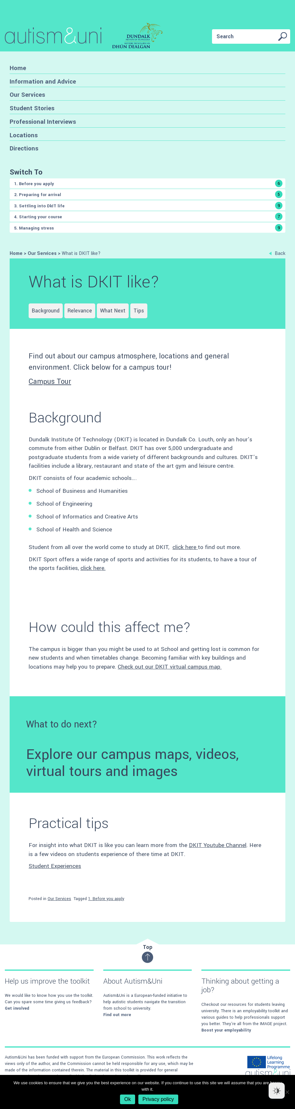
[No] (287, 1092)
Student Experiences (55, 866)
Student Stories (32, 108)
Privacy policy (158, 1099)
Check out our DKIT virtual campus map (170, 667)
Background (46, 310)
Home (18, 68)
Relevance (80, 310)
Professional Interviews (43, 121)
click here (185, 547)
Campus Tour (50, 381)
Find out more (117, 1015)
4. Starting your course (148, 216)
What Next (112, 310)
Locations (24, 135)
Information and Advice (43, 81)
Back (277, 253)
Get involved (17, 1008)
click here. (93, 568)
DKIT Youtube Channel (217, 845)
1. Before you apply (148, 183)
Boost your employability (226, 1030)
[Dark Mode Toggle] (276, 1090)
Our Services (27, 94)
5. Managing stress (148, 227)
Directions (24, 148)
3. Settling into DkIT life (148, 205)
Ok (127, 1099)
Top (147, 953)
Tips (139, 310)
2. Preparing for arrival (148, 194)
